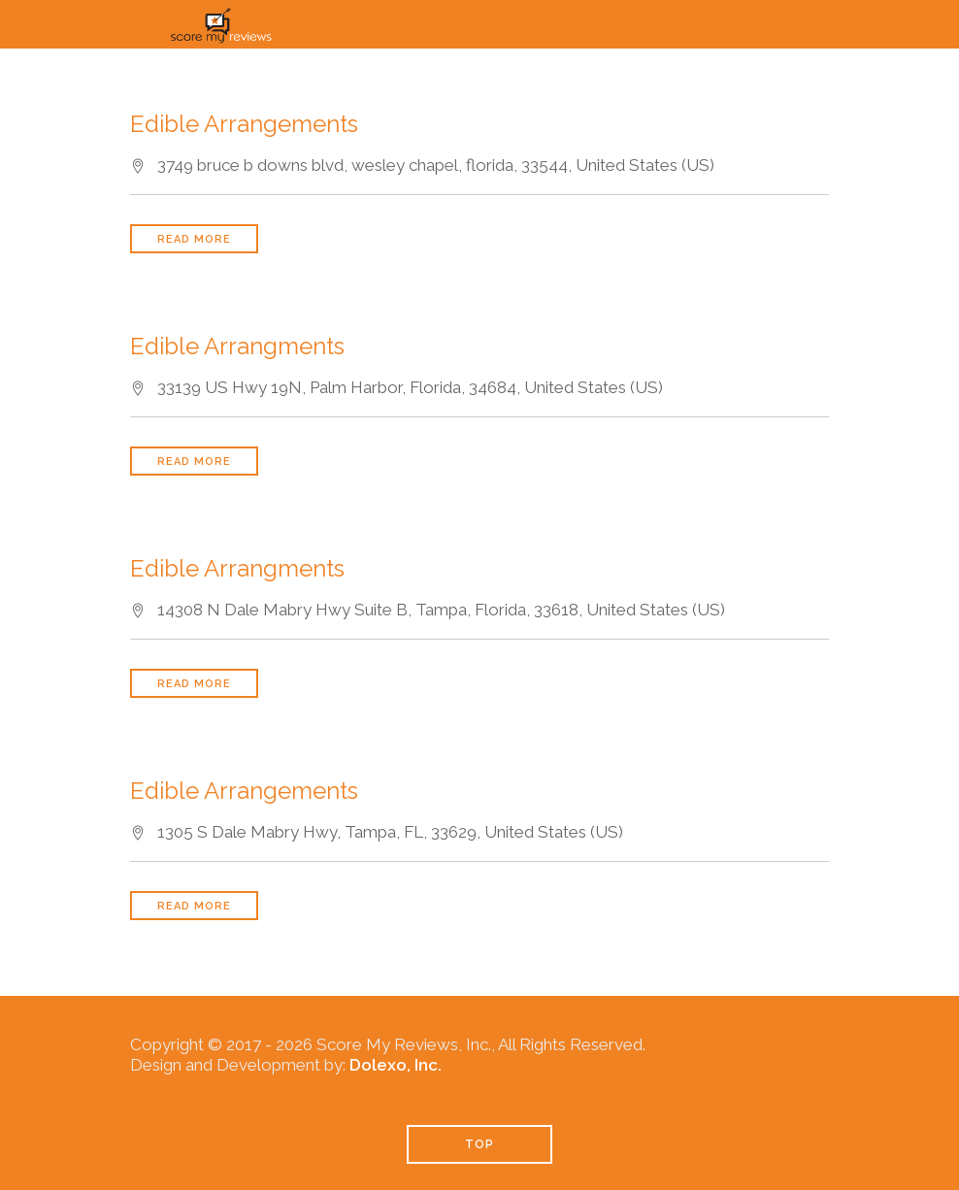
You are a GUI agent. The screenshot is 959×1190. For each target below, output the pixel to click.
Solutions (522, 68)
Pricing (655, 68)
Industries (788, 68)
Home (225, 68)
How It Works (363, 68)
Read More (194, 239)
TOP (479, 1144)
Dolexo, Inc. (395, 1064)
